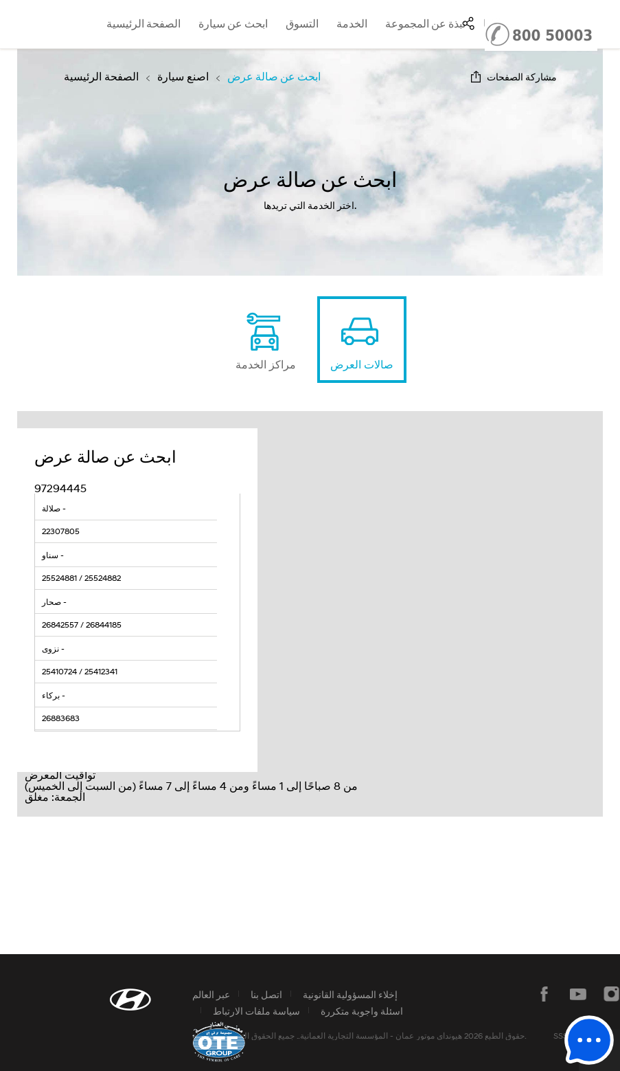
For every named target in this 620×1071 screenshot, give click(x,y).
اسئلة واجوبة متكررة (362, 1011)
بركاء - (53, 695)
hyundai (30, 23)
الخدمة (351, 23)
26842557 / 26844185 (82, 624)
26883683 (61, 718)
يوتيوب (578, 994)
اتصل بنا (266, 994)
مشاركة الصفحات (522, 76)
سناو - (53, 555)
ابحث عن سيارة (233, 23)
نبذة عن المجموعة (425, 23)
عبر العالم (211, 994)
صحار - (54, 602)
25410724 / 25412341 (79, 671)
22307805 (61, 531)
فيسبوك (544, 994)
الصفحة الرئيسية (143, 23)
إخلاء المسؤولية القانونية (350, 994)
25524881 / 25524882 (81, 578)
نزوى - (53, 648)
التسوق (302, 23)
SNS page (468, 23)
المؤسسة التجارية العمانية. (343, 1035)
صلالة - (54, 508)
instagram (612, 994)
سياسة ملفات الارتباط (256, 1011)
